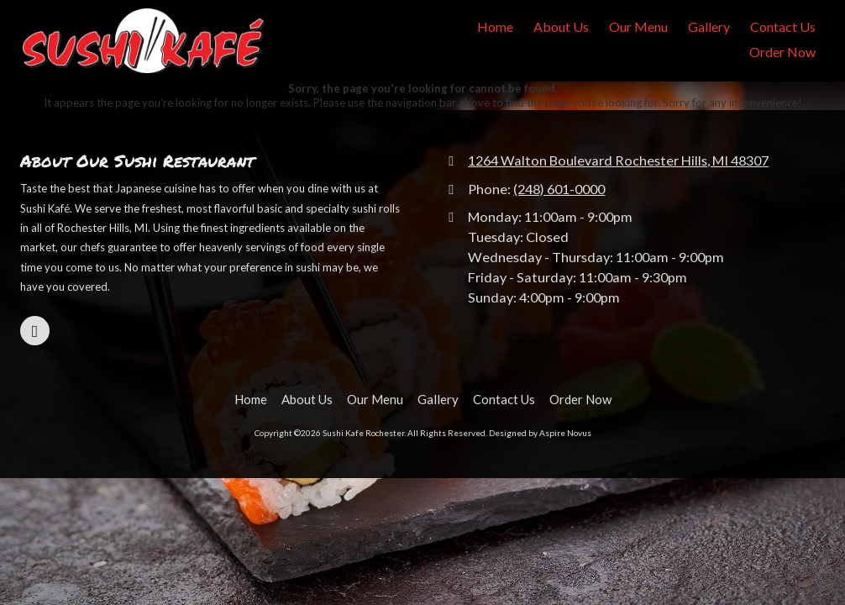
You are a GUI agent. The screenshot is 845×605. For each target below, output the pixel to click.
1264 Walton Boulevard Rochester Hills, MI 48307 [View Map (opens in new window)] (618, 160)
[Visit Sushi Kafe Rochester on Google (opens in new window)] (35, 330)
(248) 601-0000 (559, 189)
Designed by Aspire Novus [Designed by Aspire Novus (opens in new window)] (540, 433)
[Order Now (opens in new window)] (782, 53)
